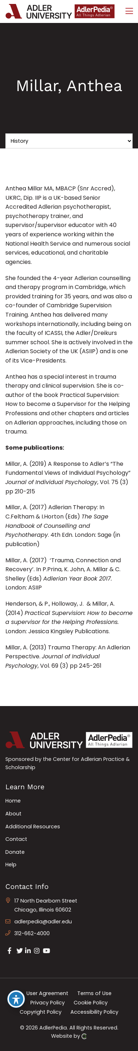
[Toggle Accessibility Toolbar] (16, 999)
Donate (15, 852)
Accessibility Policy (94, 1011)
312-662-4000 (32, 933)
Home (13, 800)
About (13, 813)
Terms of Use (94, 993)
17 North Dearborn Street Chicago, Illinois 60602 (45, 905)
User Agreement (47, 993)
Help (10, 864)
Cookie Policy (91, 1002)
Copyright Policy (40, 1011)
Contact (16, 839)
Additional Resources (32, 826)
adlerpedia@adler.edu (43, 921)
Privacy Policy (47, 1002)
